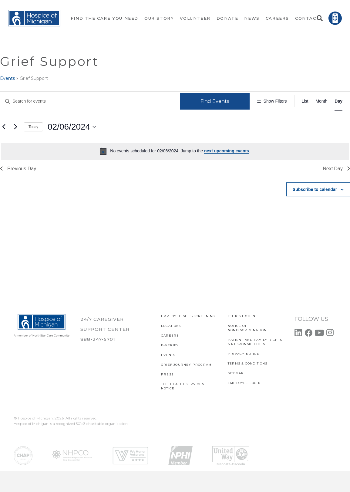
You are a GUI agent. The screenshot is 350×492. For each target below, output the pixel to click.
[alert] (175, 169)
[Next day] (15, 144)
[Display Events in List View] (305, 101)
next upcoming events (226, 169)
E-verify (170, 345)
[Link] (34, 18)
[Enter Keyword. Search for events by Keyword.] (91, 101)
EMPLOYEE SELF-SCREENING (188, 316)
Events (7, 78)
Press (167, 374)
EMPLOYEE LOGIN (244, 383)
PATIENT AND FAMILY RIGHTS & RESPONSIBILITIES (255, 342)
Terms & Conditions (248, 363)
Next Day (336, 186)
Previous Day (18, 186)
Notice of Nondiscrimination (247, 328)
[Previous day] (3, 144)
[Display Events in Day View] (338, 101)
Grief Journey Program (186, 365)
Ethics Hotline (243, 316)
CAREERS (170, 336)
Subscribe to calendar (315, 207)
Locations (171, 326)
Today (33, 145)
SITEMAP (236, 373)
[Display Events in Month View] (321, 101)
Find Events (217, 101)
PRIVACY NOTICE (243, 354)
